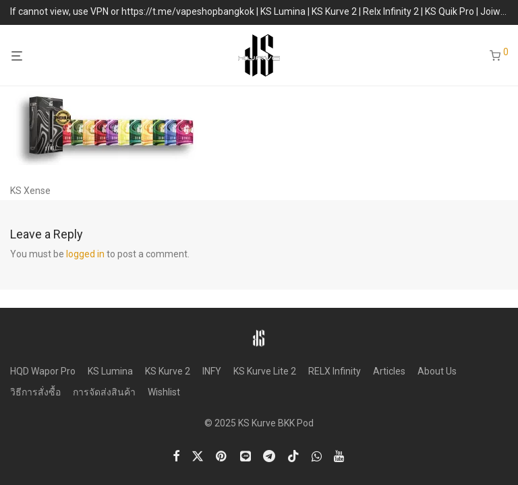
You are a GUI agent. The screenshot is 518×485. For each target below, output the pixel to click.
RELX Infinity (334, 371)
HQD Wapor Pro (43, 371)
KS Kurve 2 (167, 371)
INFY (211, 371)
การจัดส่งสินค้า (104, 392)
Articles (389, 371)
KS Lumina (110, 371)
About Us (437, 371)
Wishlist (164, 392)
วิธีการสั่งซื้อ (35, 392)
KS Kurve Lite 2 (264, 371)
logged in (85, 254)
